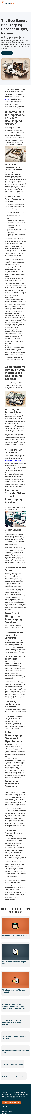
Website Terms (6, 1107)
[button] (27, 3)
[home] (9, 3)
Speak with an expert (11, 1103)
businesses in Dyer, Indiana (12, 103)
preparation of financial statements (14, 282)
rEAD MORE (7, 53)
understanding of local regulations (14, 460)
